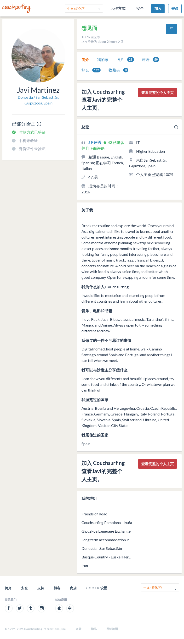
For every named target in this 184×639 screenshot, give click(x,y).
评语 (150, 59)
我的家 (103, 59)
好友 (91, 70)
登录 (174, 8)
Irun (84, 565)
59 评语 (95, 142)
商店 (73, 588)
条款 (78, 629)
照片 (125, 59)
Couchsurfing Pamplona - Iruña (106, 522)
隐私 (94, 629)
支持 (40, 588)
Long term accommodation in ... (106, 539)
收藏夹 (118, 70)
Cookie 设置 (96, 588)
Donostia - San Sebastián (101, 548)
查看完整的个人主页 (157, 92)
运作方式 (118, 8)
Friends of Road (94, 514)
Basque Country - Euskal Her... (106, 557)
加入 (157, 8)
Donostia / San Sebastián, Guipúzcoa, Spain (38, 100)
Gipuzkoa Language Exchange (106, 531)
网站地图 (112, 629)
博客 (57, 588)
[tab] (85, 59)
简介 (85, 59)
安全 (140, 8)
